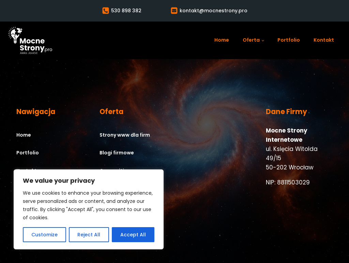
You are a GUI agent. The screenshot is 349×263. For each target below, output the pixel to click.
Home (221, 40)
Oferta (251, 40)
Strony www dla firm (125, 135)
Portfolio (288, 40)
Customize (44, 234)
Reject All (88, 234)
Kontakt (324, 40)
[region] (89, 209)
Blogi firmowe (117, 152)
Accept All (133, 234)
